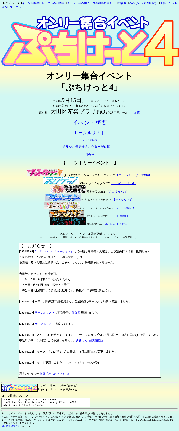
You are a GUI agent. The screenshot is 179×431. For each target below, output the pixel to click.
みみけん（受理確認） (143, 3)
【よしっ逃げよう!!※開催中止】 (116, 224)
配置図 (76, 312)
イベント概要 (30, 3)
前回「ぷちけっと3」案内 (56, 373)
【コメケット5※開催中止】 (119, 216)
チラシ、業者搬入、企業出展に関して (91, 3)
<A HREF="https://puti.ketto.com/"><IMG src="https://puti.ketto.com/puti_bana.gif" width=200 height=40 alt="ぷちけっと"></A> (51, 403)
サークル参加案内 (53, 3)
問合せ (122, 3)
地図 (137, 112)
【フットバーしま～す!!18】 (134, 175)
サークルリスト (20, 6)
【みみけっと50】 (117, 191)
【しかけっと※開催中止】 (124, 208)
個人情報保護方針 (10, 428)
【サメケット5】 (123, 199)
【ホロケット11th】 (123, 183)
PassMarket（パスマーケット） (54, 251)
